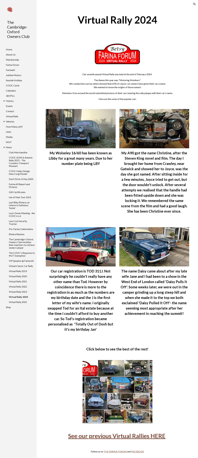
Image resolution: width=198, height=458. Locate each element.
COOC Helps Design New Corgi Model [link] (19, 172)
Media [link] (9, 137)
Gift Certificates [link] (17, 192)
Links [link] (8, 131)
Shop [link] (8, 307)
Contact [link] (10, 111)
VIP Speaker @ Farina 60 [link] (21, 260)
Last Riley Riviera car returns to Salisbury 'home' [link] (19, 205)
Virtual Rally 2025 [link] (18, 302)
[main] (117, 20)
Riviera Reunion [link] (16, 234)
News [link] (9, 147)
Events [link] (9, 106)
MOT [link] (9, 142)
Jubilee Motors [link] (13, 75)
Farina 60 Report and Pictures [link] (19, 185)
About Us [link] (11, 54)
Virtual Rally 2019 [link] (18, 271)
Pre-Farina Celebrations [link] (21, 229)
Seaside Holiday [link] (14, 80)
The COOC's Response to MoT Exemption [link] (22, 254)
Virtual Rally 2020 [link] (18, 276)
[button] (194, 4)
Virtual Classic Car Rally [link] (21, 266)
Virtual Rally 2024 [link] (18, 296)
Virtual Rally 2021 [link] (18, 281)
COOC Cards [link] (12, 85)
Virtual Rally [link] (12, 116)
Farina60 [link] (10, 70)
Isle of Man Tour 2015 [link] (20, 197)
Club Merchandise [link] (18, 152)
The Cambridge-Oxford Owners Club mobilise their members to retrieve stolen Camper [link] (22, 243)
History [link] (10, 100)
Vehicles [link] (10, 121)
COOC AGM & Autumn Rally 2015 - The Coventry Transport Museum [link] (21, 161)
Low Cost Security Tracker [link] (18, 222)
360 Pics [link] (10, 95)
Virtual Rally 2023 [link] (18, 291)
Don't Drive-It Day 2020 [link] (21, 179)
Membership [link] (12, 59)
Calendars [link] (11, 90)
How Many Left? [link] (14, 126)
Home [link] (9, 49)
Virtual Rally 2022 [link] (18, 286)
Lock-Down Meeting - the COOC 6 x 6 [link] (22, 214)
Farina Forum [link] (12, 64)
